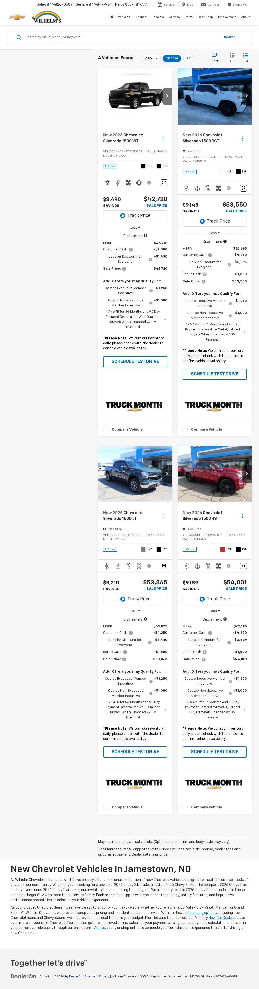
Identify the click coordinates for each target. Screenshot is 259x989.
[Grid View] (231, 58)
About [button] (245, 17)
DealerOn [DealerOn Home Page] (75, 976)
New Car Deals (220, 918)
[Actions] (163, 138)
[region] (135, 293)
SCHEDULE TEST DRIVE (135, 361)
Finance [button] (140, 17)
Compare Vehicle (127, 429)
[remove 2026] (151, 58)
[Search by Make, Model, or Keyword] (122, 37)
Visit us (100, 928)
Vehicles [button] (124, 17)
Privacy (104, 976)
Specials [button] (158, 17)
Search (230, 37)
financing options (202, 913)
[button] (167, 96)
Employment (227, 17)
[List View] (245, 58)
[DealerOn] (23, 976)
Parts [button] (189, 17)
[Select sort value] (216, 58)
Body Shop (205, 17)
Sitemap (90, 976)
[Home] (112, 17)
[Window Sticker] (164, 182)
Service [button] (174, 17)
